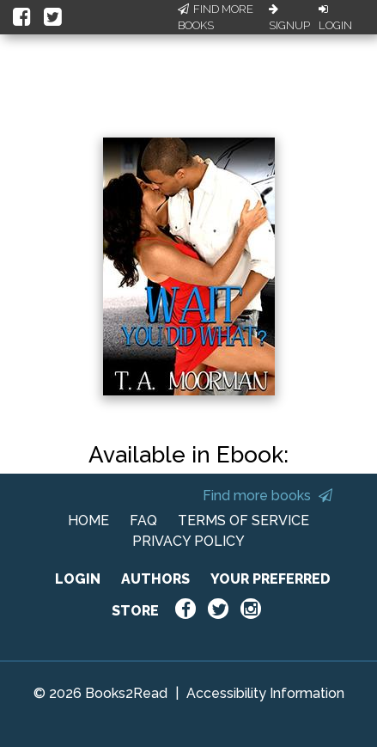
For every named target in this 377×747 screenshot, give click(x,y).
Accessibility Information (265, 693)
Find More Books (215, 18)
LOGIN (77, 579)
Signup (289, 18)
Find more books (267, 495)
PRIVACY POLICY (188, 541)
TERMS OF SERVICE (243, 520)
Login (335, 18)
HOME (88, 520)
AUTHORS (155, 579)
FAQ (143, 520)
